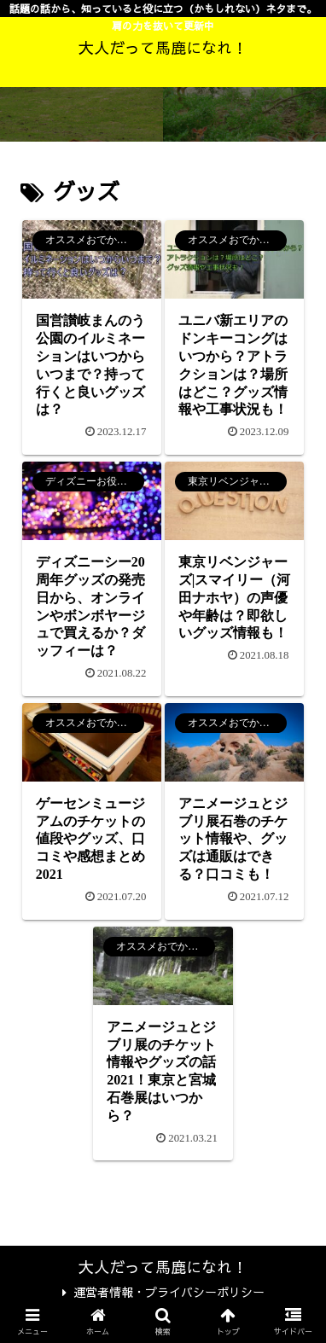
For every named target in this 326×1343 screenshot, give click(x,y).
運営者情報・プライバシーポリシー (163, 1291)
